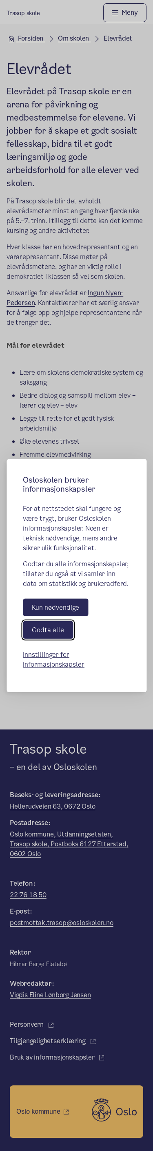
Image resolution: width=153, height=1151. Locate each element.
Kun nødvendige (55, 607)
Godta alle (48, 630)
